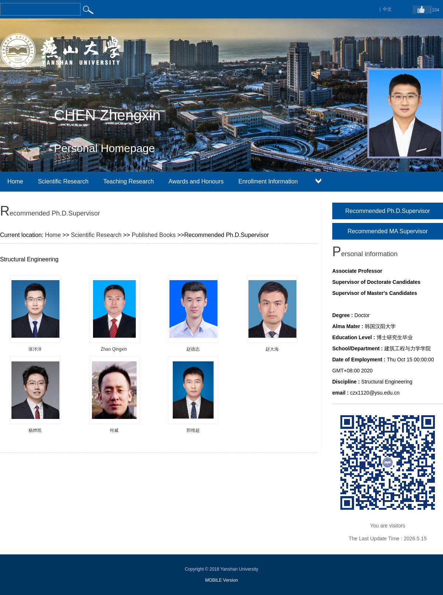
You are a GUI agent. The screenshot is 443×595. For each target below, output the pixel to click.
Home (15, 181)
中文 (387, 9)
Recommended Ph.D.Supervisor (387, 211)
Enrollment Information (268, 181)
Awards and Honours (196, 181)
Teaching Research (128, 181)
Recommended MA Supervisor (388, 231)
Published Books (154, 235)
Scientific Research (63, 181)
